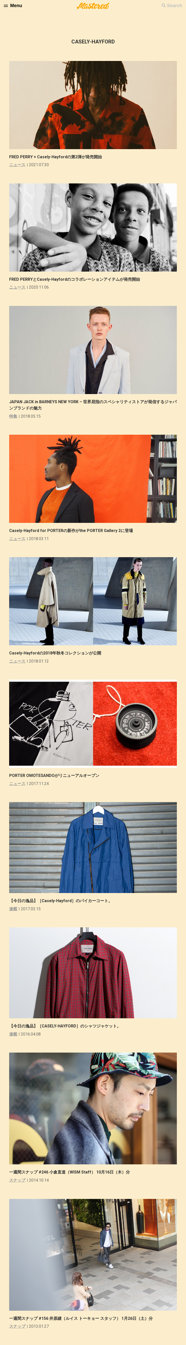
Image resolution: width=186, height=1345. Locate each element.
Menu (16, 5)
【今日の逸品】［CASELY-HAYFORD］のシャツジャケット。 (65, 1026)
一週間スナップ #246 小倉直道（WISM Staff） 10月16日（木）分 (69, 1172)
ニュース (17, 164)
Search (174, 5)
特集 (13, 416)
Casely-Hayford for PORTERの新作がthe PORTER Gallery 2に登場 (71, 530)
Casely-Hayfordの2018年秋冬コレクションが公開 (55, 653)
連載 (13, 908)
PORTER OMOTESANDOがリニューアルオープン (54, 775)
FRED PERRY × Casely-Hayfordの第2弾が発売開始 (55, 156)
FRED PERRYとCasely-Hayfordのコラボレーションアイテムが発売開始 (74, 279)
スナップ (17, 1180)
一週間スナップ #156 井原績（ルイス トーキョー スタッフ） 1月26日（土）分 (81, 1318)
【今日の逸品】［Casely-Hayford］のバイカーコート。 (60, 900)
